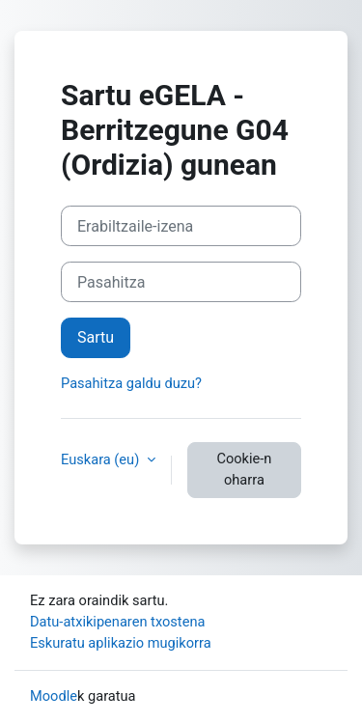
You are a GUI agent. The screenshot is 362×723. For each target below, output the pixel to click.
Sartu (95, 337)
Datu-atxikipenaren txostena (117, 621)
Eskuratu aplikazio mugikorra (120, 643)
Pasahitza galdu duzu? (131, 383)
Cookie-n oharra (243, 469)
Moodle (53, 696)
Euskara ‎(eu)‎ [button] (102, 459)
